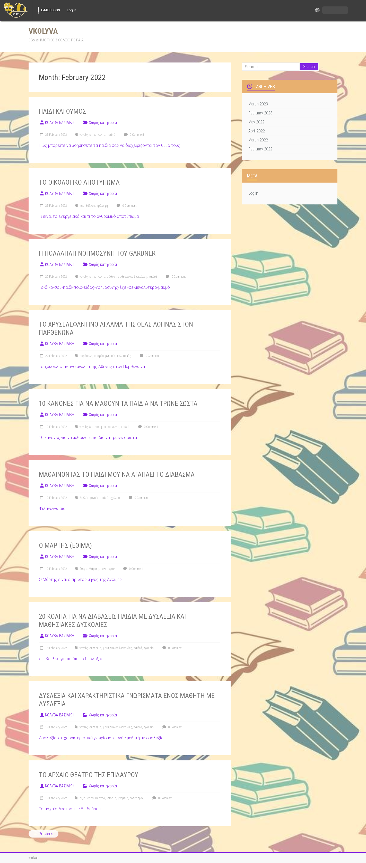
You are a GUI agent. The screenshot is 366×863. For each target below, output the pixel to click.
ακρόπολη (86, 356)
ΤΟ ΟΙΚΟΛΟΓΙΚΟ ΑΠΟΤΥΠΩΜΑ (79, 182)
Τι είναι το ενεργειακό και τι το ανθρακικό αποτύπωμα (89, 216)
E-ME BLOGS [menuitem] (50, 10)
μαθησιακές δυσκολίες (132, 276)
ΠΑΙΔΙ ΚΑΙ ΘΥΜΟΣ (62, 111)
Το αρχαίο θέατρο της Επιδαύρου (70, 808)
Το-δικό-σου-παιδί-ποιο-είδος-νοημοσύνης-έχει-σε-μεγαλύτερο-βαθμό (104, 287)
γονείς (84, 135)
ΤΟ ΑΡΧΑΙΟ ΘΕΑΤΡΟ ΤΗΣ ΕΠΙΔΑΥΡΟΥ (88, 775)
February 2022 (260, 149)
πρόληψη (102, 206)
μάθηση (111, 276)
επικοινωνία (97, 135)
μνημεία (110, 356)
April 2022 (256, 131)
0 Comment (133, 135)
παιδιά (111, 135)
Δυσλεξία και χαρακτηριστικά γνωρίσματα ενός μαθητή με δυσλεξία (101, 737)
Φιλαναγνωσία (52, 508)
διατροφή (95, 427)
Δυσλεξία (95, 648)
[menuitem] (16, 10)
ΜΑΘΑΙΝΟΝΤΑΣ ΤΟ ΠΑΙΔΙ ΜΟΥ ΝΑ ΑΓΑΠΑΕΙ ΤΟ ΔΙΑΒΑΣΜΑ (117, 474)
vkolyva (43, 30)
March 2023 (258, 104)
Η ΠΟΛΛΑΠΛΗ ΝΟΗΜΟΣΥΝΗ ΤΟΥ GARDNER (97, 253)
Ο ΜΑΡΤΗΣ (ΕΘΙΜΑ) (65, 545)
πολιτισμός (124, 356)
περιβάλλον (87, 206)
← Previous (43, 833)
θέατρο (100, 798)
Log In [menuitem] (71, 10)
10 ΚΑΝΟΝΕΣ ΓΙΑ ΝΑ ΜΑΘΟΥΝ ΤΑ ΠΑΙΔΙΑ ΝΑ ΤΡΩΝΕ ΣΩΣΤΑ (118, 403)
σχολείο (115, 498)
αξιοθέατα (87, 798)
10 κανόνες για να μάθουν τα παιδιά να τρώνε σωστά (88, 437)
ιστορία (99, 356)
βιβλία (84, 498)
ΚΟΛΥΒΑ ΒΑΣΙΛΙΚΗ (59, 122)
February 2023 (260, 113)
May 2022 (256, 122)
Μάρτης (94, 569)
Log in (253, 193)
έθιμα (83, 569)
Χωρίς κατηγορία (103, 122)
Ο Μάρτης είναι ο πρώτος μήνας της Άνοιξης (80, 579)
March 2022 (258, 140)
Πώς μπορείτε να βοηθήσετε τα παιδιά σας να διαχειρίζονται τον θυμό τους (109, 145)
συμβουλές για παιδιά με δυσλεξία (70, 658)
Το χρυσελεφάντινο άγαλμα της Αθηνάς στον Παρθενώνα (92, 366)
